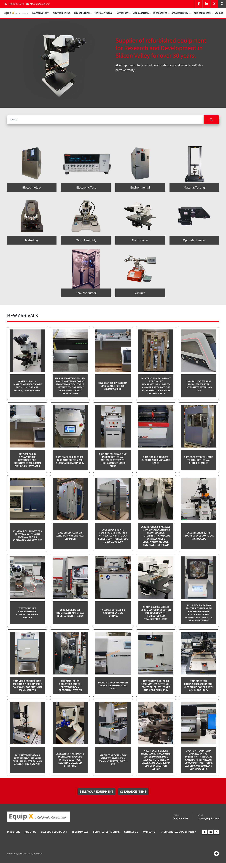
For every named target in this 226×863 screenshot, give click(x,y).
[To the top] (216, 854)
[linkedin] (206, 4)
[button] (41, 13)
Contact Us (131, 832)
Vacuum (219, 13)
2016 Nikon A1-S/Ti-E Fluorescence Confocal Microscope (199, 536)
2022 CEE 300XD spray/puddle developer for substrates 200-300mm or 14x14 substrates (27, 460)
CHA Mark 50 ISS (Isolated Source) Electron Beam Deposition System (70, 686)
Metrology (122, 13)
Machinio (37, 854)
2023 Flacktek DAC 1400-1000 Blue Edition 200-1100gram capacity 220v (70, 460)
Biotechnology (40, 13)
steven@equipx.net (40, 3)
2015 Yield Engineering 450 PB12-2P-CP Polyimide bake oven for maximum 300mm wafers (27, 686)
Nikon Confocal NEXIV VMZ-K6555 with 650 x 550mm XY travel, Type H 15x (113, 760)
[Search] (105, 120)
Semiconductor (202, 13)
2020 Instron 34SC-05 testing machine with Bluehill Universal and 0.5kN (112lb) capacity (27, 760)
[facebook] (198, 4)
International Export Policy (178, 832)
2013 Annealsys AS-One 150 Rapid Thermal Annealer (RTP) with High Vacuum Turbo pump (113, 460)
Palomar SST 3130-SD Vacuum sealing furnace (113, 613)
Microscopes (160, 13)
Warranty (149, 832)
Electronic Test (61, 13)
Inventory (13, 832)
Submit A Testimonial (106, 832)
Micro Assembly (141, 13)
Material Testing (103, 13)
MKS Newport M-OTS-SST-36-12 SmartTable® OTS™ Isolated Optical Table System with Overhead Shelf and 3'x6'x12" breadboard (70, 386)
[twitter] (214, 4)
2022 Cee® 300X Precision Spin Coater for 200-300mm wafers (113, 386)
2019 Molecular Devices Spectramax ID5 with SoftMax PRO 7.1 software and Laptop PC (27, 536)
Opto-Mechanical (180, 13)
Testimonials (80, 832)
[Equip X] (38, 817)
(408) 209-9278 (16, 3)
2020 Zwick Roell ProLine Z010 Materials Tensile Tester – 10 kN (70, 613)
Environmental (82, 13)
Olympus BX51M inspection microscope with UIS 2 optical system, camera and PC (27, 386)
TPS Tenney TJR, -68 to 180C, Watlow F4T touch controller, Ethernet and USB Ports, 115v (155, 686)
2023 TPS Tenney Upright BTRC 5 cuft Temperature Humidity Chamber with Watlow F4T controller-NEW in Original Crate (156, 386)
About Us (30, 832)
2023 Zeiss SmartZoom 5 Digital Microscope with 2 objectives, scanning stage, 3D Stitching (70, 760)
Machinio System (15, 854)
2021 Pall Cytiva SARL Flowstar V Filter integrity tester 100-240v (199, 386)
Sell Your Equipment (54, 832)
